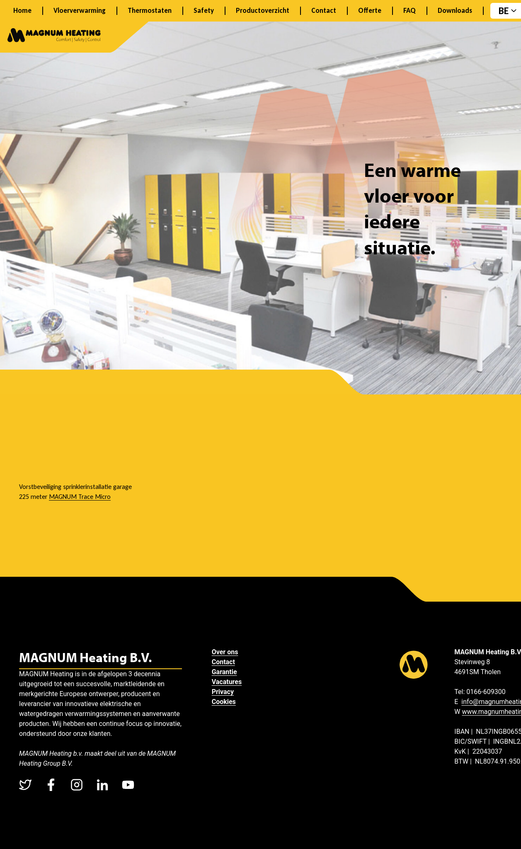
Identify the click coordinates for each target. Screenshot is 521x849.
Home (22, 11)
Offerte (369, 11)
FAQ (409, 11)
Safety (204, 11)
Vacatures (227, 682)
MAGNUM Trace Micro (80, 497)
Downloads (455, 11)
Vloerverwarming (79, 11)
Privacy (223, 692)
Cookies (224, 702)
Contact (323, 11)
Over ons (225, 652)
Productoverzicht (262, 11)
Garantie (224, 672)
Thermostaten (150, 11)
